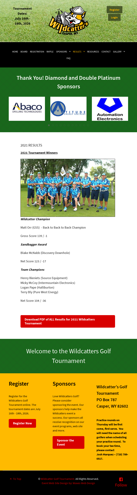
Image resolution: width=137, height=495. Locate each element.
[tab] (49, 125)
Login (114, 17)
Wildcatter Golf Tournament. (58, 479)
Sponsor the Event (65, 442)
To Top (15, 479)
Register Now (22, 423)
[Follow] (121, 482)
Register (115, 9)
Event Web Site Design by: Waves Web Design (68, 483)
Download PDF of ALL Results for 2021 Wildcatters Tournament (60, 321)
